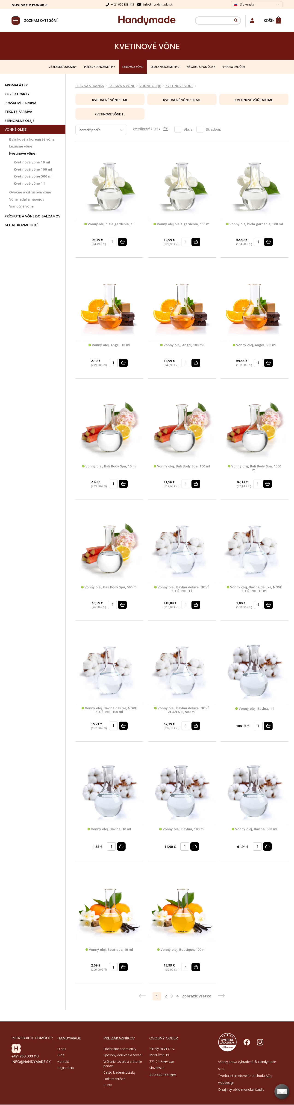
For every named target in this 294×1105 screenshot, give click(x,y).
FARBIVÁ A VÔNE (132, 67)
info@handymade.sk (158, 4)
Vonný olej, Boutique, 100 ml (181, 950)
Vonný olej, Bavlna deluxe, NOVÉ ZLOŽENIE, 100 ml (109, 711)
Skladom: (213, 130)
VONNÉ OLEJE (15, 130)
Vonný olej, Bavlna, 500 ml (254, 830)
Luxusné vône (20, 147)
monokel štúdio (253, 1090)
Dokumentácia (114, 1079)
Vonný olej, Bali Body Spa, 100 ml (182, 467)
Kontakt (63, 1062)
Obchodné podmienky (119, 1049)
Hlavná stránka (89, 86)
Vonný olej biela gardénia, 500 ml (254, 225)
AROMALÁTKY (16, 85)
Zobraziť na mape (162, 1075)
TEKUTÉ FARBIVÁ (18, 112)
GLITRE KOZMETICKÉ (21, 225)
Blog (60, 1056)
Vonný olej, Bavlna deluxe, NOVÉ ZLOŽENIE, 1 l (181, 590)
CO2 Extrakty (17, 94)
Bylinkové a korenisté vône (32, 140)
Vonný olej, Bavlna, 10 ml (109, 830)
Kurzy (107, 1086)
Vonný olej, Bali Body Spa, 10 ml (109, 467)
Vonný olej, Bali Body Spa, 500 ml (109, 588)
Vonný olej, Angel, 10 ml (109, 346)
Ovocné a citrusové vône (30, 192)
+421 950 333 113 (122, 4)
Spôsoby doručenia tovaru (123, 1056)
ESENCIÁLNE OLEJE (19, 121)
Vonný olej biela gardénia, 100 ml (181, 225)
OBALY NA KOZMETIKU (165, 67)
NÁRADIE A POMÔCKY (201, 67)
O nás (61, 1049)
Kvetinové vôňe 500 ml (33, 177)
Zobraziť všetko (196, 996)
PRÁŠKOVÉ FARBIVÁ (20, 103)
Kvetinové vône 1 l (29, 184)
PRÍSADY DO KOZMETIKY (99, 67)
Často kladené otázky (119, 1073)
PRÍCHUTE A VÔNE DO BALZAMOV (32, 216)
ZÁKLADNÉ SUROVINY (63, 67)
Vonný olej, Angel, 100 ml (182, 346)
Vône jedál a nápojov (26, 200)
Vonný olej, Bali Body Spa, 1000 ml (254, 469)
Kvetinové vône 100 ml (33, 170)
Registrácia (65, 1068)
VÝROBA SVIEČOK (233, 67)
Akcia (188, 130)
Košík (269, 20)
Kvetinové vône (22, 154)
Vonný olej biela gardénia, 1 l (109, 225)
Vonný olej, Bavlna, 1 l (254, 709)
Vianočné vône (21, 207)
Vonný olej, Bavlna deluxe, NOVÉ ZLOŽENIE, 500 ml (181, 711)
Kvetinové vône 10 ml (32, 162)
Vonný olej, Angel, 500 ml (254, 346)
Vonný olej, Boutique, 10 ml (109, 950)
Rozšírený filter (151, 129)
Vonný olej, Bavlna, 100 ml (182, 830)
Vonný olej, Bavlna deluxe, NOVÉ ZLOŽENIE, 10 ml (254, 590)
